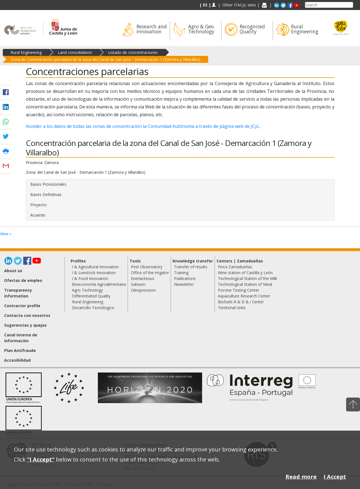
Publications (185, 278)
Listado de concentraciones (133, 52)
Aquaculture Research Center (244, 296)
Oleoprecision (143, 290)
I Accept (335, 476)
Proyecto (38, 204)
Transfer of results (190, 266)
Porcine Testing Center (238, 290)
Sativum (138, 284)
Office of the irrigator (150, 272)
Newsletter (184, 284)
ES (205, 5)
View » (5, 233)
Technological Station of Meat (245, 284)
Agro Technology (87, 290)
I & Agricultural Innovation (95, 266)
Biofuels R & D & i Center (241, 301)
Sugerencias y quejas (25, 325)
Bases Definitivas (45, 194)
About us (13, 270)
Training (181, 272)
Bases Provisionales (48, 184)
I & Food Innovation (90, 278)
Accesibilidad (17, 360)
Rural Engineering (26, 52)
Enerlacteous (142, 278)
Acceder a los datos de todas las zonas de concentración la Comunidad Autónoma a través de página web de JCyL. (143, 126)
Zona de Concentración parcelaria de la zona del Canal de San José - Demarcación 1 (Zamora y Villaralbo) (105, 59)
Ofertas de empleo (23, 280)
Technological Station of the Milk (247, 278)
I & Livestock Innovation (94, 272)
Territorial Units (232, 307)
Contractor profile (22, 305)
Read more (301, 476)
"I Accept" (40, 459)
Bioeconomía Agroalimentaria (99, 284)
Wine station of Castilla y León (245, 272)
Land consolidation (75, 52)
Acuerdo (37, 215)
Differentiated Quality (91, 296)
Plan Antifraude (20, 350)
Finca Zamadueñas (235, 266)
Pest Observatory (146, 266)
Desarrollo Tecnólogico (93, 307)
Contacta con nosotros (27, 315)
